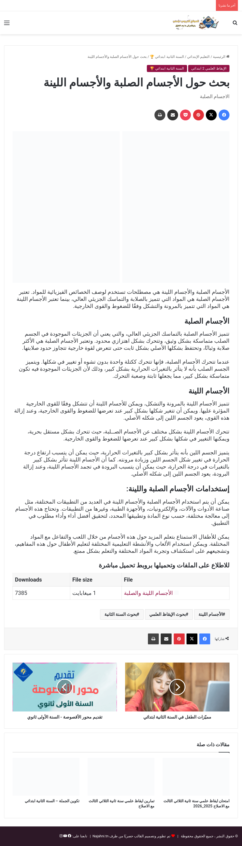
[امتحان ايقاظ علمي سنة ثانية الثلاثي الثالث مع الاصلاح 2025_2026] (196, 777)
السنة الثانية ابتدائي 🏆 (167, 57)
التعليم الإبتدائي (198, 57)
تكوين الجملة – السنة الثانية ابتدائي (52, 801)
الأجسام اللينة (210, 614)
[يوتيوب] (65, 836)
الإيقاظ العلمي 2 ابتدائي (209, 68)
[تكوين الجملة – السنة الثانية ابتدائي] (46, 777)
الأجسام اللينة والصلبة (148, 593)
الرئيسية (221, 57)
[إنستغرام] (61, 836)
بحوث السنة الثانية (120, 614)
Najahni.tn (100, 836)
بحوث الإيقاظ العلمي (167, 614)
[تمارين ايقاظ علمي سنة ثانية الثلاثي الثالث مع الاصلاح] (121, 777)
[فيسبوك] (69, 836)
